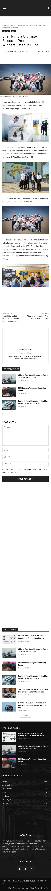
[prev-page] (3, 413)
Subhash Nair (12, 51)
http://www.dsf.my (25, 353)
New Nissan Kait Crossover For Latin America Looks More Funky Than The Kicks (32, 705)
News (13, 31)
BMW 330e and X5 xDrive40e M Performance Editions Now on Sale (12, 318)
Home (4, 26)
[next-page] (7, 413)
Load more (25, 716)
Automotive (12, 26)
